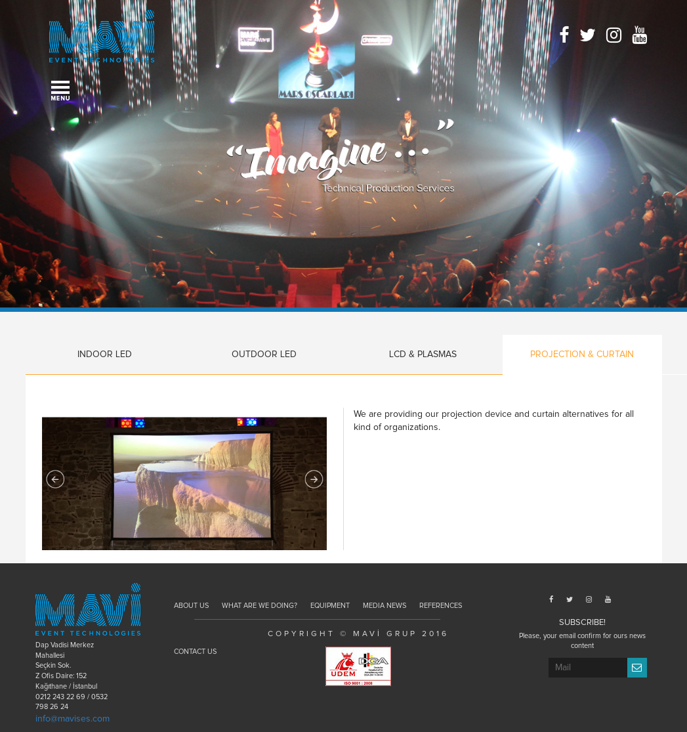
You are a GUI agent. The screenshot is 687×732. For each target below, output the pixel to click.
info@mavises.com (72, 718)
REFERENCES (440, 605)
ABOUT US (191, 605)
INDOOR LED (104, 354)
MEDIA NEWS (384, 605)
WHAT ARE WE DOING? (259, 605)
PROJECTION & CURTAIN (582, 354)
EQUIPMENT (330, 605)
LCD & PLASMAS (423, 354)
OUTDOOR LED (264, 354)
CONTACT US (195, 651)
